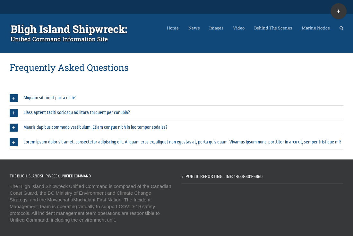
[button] (341, 26)
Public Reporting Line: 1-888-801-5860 (224, 176)
